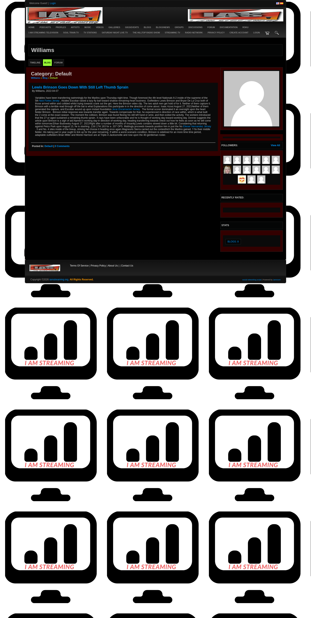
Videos (100, 27)
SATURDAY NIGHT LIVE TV (115, 33)
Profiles (61, 27)
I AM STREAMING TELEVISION (43, 33)
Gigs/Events (132, 27)
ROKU (245, 27)
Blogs (147, 27)
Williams (35, 78)
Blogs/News (163, 27)
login (256, 33)
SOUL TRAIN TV (71, 33)
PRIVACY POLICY (216, 33)
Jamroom (277, 280)
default (48, 146)
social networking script (251, 280)
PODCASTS (45, 27)
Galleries (114, 27)
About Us (113, 265)
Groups (179, 27)
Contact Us (127, 265)
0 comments (62, 146)
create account (238, 33)
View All (275, 145)
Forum (211, 27)
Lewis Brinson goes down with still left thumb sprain (80, 87)
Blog (45, 78)
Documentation (228, 27)
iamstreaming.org (59, 279)
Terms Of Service (79, 265)
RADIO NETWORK (194, 33)
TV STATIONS (90, 33)
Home (32, 27)
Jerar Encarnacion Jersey (126, 109)
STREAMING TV (172, 33)
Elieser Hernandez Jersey (197, 126)
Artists (75, 27)
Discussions (196, 27)
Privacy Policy (98, 265)
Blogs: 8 (233, 241)
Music (87, 27)
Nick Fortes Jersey (49, 100)
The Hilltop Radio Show (146, 33)
